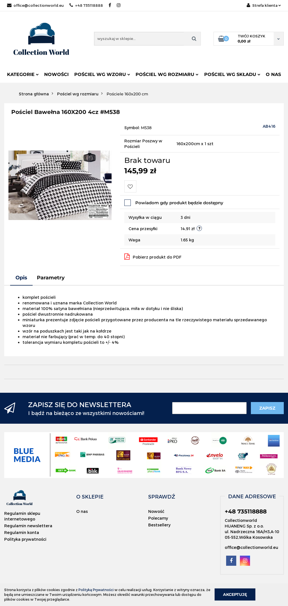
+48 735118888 (86, 5)
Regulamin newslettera (28, 525)
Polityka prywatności (25, 539)
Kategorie (23, 74)
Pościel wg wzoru (102, 74)
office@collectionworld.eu (35, 5)
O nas (273, 74)
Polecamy (158, 518)
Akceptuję (235, 594)
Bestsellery (159, 524)
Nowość (156, 511)
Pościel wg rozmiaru (167, 74)
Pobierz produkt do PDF (152, 256)
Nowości (56, 74)
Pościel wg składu (232, 74)
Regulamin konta (21, 532)
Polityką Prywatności (96, 590)
